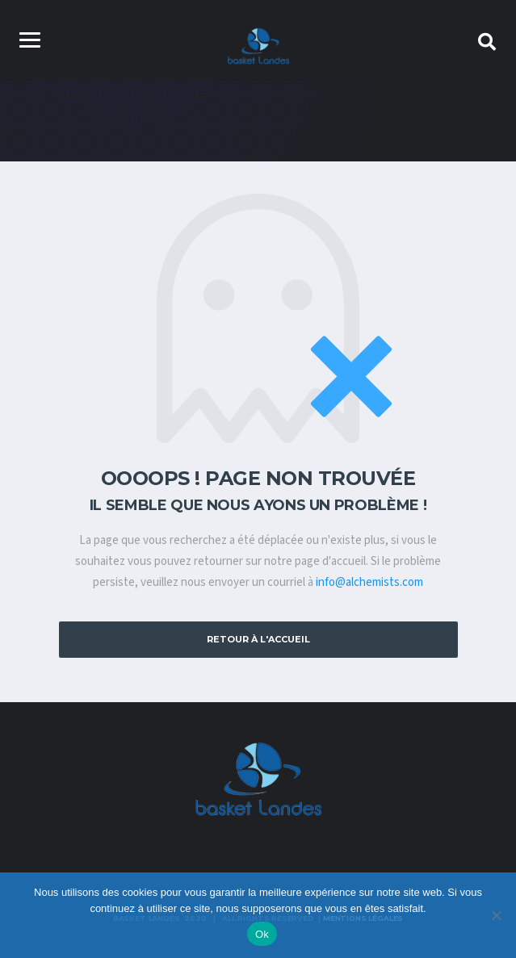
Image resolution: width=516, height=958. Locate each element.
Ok (262, 934)
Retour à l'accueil (258, 639)
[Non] (496, 915)
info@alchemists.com (369, 582)
